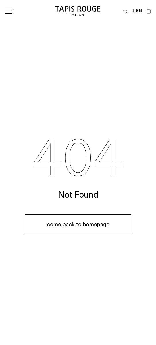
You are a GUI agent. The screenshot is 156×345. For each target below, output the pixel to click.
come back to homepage (78, 224)
